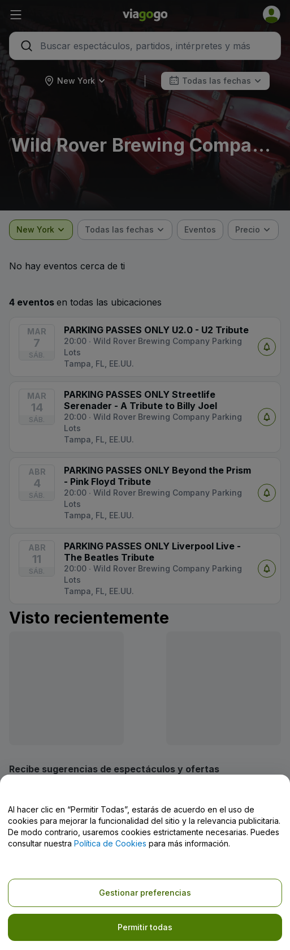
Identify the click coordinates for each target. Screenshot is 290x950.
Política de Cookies (110, 843)
